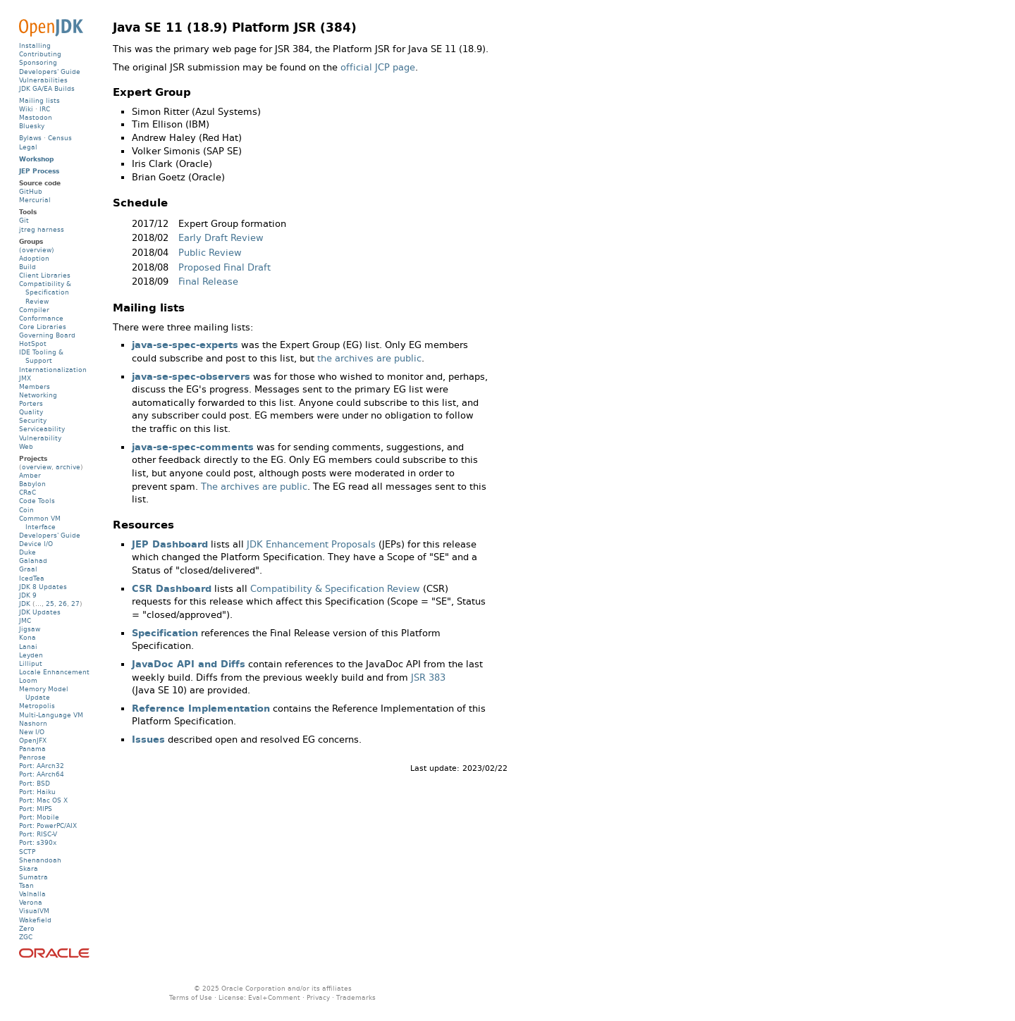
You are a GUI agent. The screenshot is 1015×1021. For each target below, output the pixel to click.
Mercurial (35, 200)
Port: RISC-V (38, 834)
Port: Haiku (37, 792)
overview (36, 467)
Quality (31, 412)
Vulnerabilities (43, 80)
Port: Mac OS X (43, 800)
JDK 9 (28, 595)
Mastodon (35, 117)
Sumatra (33, 877)
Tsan (26, 885)
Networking (38, 395)
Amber (30, 475)
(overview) (36, 250)
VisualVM (34, 911)
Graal (28, 569)
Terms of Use (190, 997)
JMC (25, 620)
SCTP (27, 851)
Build (27, 267)
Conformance (41, 318)
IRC (44, 109)
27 (75, 603)
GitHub (30, 191)
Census (60, 138)
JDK (24, 603)
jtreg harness (41, 229)
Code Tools (37, 501)
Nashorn (33, 723)
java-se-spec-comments (193, 447)
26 (63, 603)
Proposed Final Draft (224, 267)
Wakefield (35, 920)
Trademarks (356, 997)
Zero (27, 928)
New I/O (31, 732)
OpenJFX (33, 740)
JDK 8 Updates (43, 586)
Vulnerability (40, 438)
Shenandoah (40, 860)
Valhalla (32, 894)
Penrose (32, 757)
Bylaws (30, 138)
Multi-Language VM (51, 715)
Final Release (208, 281)
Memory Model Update (43, 693)
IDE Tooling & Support (41, 356)
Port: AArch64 (41, 774)
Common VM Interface (40, 522)
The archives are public (254, 486)
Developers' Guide (49, 71)
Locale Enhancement (54, 672)
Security (33, 420)
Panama (32, 749)
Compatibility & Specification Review (335, 588)
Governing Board (47, 335)
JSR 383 (428, 677)
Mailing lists (39, 100)
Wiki (26, 109)
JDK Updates (40, 612)
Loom (28, 680)
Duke (27, 552)
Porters (31, 403)
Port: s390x (37, 842)
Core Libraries (42, 326)
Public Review (210, 252)
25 (50, 603)
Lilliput (30, 663)
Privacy (318, 997)
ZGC (25, 937)
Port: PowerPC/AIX (48, 825)
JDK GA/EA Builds (47, 88)
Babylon (32, 484)
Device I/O (36, 543)
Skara (28, 868)
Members (34, 386)
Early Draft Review (221, 238)
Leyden (31, 655)
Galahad (33, 560)
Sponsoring (38, 62)
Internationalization (53, 369)
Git (24, 220)
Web (26, 446)
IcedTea (31, 578)
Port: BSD (34, 783)
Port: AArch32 (41, 765)
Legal (28, 147)
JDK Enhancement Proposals (311, 544)
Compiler (34, 310)
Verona (30, 902)
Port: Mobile (39, 817)
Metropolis (37, 706)
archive (68, 467)
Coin (26, 510)
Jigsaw (29, 629)
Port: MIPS (35, 808)
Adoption (34, 258)
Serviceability (42, 429)
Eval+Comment (274, 997)
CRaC (27, 492)
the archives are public (369, 358)
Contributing (40, 54)
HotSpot (33, 343)
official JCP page (377, 67)
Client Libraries (44, 275)
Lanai (28, 646)
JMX (25, 378)
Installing (35, 45)
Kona (27, 637)
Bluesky (31, 126)
